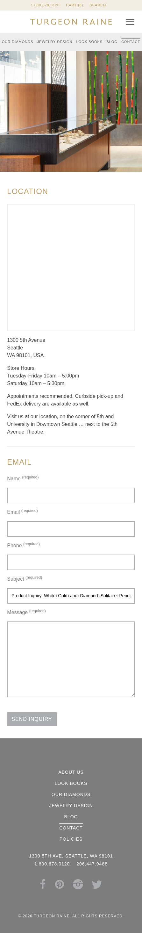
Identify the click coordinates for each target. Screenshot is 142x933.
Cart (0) (74, 5)
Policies (71, 839)
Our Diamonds (17, 42)
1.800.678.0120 (45, 5)
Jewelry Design (55, 42)
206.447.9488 (92, 863)
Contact (130, 42)
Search (97, 5)
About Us (70, 772)
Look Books (89, 42)
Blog (111, 42)
